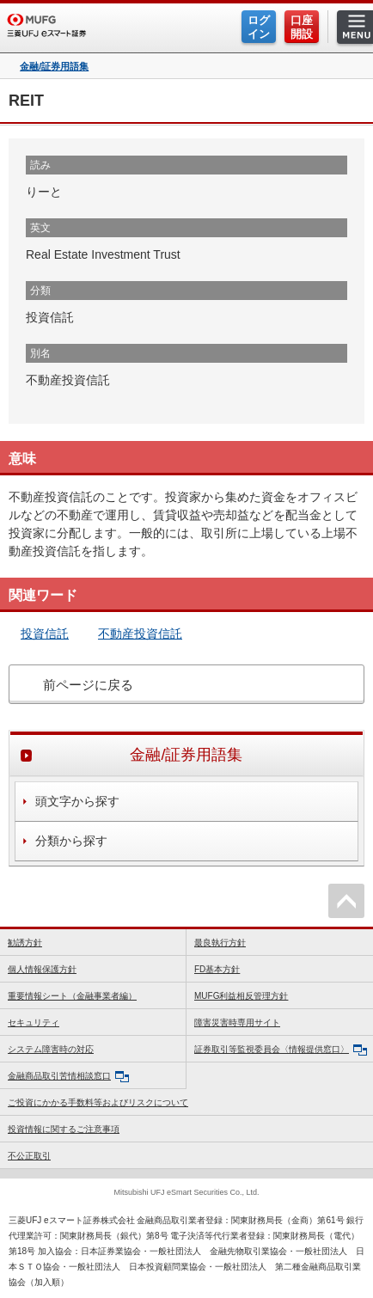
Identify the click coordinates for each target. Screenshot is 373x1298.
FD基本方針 (217, 969)
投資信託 (45, 633)
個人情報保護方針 (42, 969)
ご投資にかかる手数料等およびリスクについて (98, 1102)
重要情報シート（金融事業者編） (72, 996)
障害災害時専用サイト (237, 1022)
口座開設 (301, 27)
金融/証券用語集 (54, 66)
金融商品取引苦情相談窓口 (68, 1076)
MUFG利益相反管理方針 (241, 996)
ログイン (259, 27)
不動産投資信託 (140, 633)
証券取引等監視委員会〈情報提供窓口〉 (280, 1050)
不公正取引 (29, 1155)
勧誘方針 (25, 942)
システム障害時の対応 (51, 1049)
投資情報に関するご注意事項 (63, 1129)
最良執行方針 (220, 942)
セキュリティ (33, 1022)
